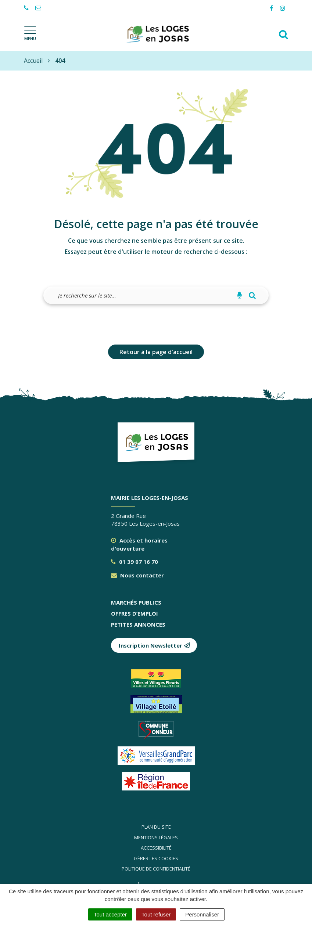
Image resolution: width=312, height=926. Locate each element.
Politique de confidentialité (156, 868)
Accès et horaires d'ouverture (139, 544)
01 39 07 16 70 (134, 561)
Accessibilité (156, 847)
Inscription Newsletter (154, 645)
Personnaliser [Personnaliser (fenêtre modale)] (202, 914)
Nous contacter (137, 575)
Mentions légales (156, 837)
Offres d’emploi (134, 613)
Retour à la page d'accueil (156, 352)
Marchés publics (136, 602)
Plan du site (156, 827)
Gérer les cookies (156, 858)
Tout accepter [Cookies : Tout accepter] (110, 914)
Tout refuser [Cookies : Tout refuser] (156, 914)
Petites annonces (138, 624)
